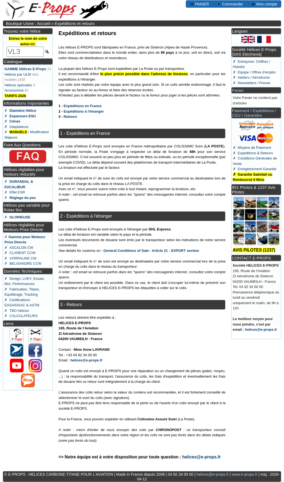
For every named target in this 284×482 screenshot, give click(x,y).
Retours (70, 117)
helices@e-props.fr (86, 360)
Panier (238, 90)
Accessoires (14, 90)
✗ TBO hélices (16, 311)
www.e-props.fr (244, 474)
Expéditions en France (83, 106)
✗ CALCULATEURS (20, 316)
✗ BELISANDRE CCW (22, 263)
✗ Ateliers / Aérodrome (251, 77)
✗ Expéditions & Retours (253, 153)
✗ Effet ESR (14, 192)
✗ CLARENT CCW (19, 253)
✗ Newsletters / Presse (251, 83)
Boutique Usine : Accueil (28, 23)
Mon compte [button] (264, 4)
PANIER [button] (199, 4)
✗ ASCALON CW (18, 248)
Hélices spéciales (18, 85)
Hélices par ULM (17, 74)
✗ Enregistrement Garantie (255, 169)
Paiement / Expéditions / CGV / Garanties (254, 113)
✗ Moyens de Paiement (252, 148)
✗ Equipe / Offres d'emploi (254, 72)
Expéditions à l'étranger (84, 111)
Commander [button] (230, 4)
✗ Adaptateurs (16, 127)
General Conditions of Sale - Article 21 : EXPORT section (151, 251)
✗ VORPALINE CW (20, 258)
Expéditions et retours (74, 23)
